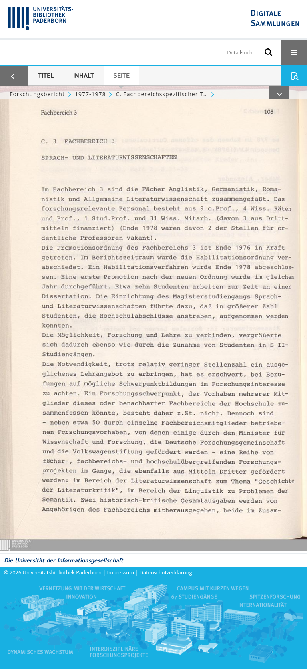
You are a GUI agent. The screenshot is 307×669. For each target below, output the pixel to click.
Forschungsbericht (37, 94)
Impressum (120, 572)
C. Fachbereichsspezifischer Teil (161, 94)
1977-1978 (90, 94)
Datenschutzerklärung (166, 572)
